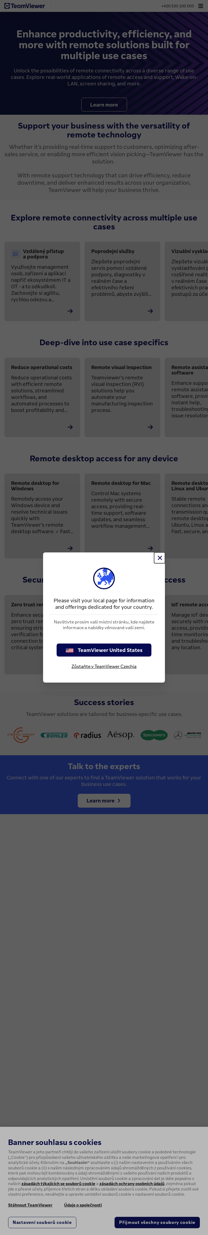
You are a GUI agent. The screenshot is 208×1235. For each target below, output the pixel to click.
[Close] (159, 557)
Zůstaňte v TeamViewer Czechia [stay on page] (104, 666)
